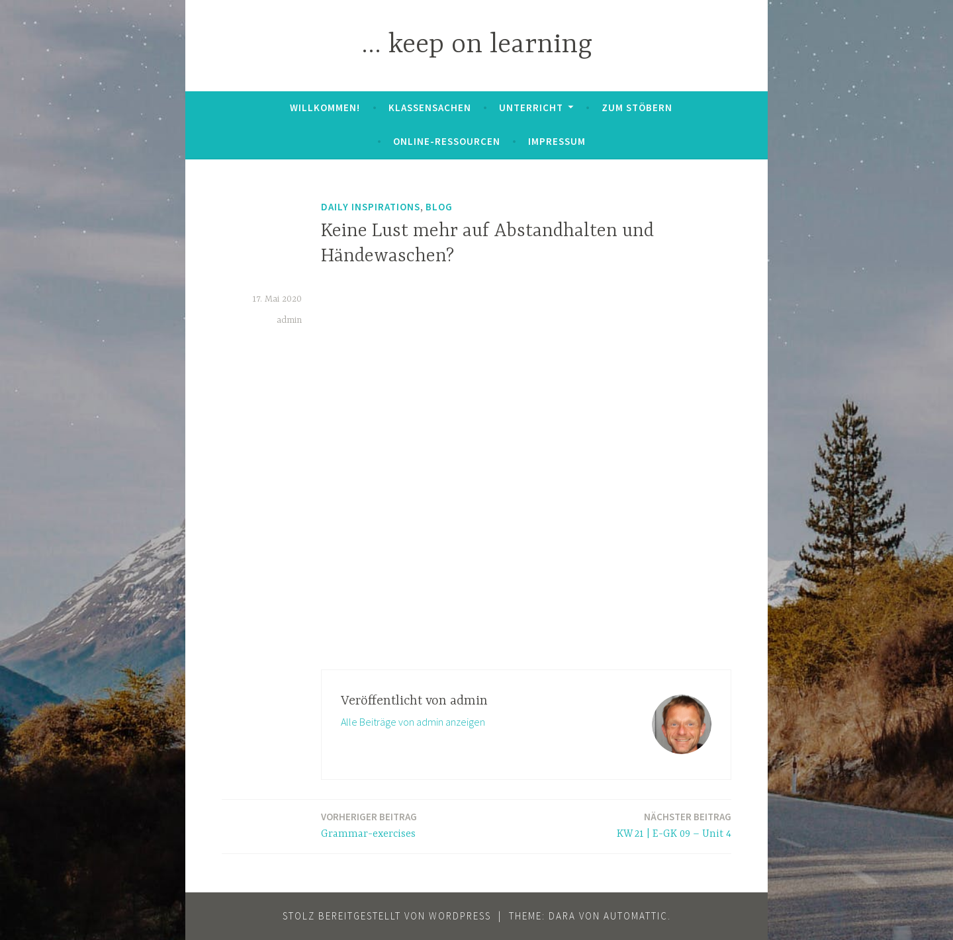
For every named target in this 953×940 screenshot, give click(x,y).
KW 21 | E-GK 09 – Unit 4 (674, 824)
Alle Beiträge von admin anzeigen (413, 721)
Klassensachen (429, 107)
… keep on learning (476, 45)
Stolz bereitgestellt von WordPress (387, 916)
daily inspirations (370, 206)
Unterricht (531, 107)
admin (289, 320)
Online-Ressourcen (446, 141)
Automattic (636, 916)
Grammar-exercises (369, 824)
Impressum (557, 141)
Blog (439, 206)
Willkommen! (325, 107)
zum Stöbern (637, 107)
